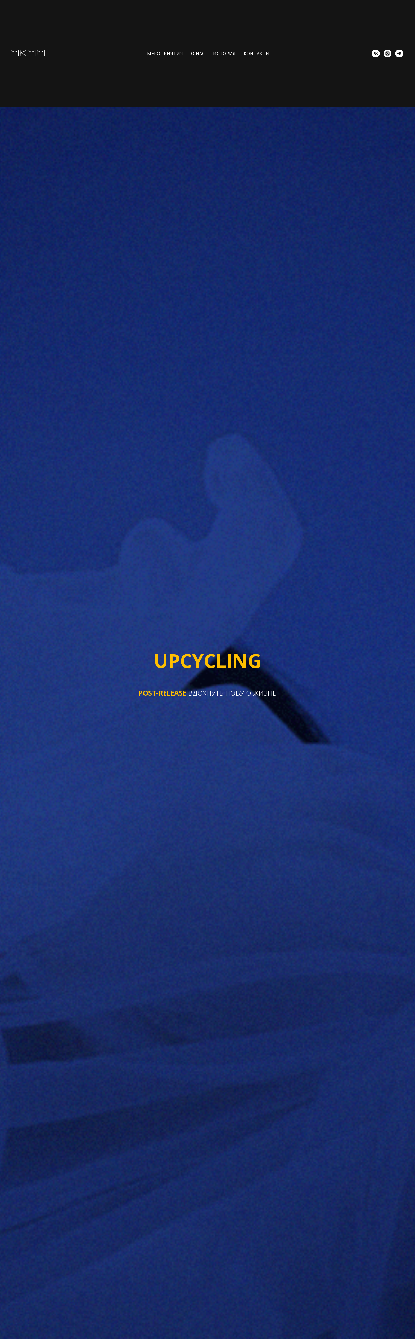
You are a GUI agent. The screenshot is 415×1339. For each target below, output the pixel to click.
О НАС (198, 53)
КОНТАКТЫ (257, 53)
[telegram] (399, 53)
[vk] (376, 53)
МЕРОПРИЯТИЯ (165, 53)
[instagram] (387, 53)
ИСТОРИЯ (224, 53)
